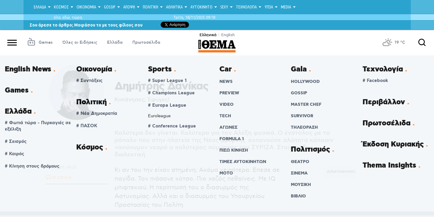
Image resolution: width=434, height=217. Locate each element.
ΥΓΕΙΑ (269, 7)
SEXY (224, 7)
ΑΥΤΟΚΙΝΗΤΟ (201, 7)
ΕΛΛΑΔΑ (40, 7)
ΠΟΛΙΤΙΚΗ (150, 7)
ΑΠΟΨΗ (129, 7)
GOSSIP (109, 7)
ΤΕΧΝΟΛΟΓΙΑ (246, 7)
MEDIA (286, 7)
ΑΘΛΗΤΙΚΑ (174, 7)
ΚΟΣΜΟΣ (61, 7)
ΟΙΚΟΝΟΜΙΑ (86, 7)
